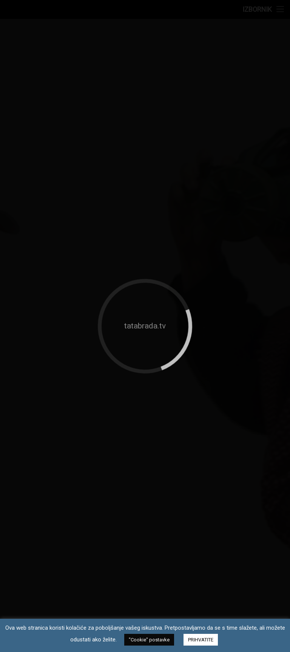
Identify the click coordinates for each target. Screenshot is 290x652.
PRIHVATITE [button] (200, 640)
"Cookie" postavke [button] (149, 640)
